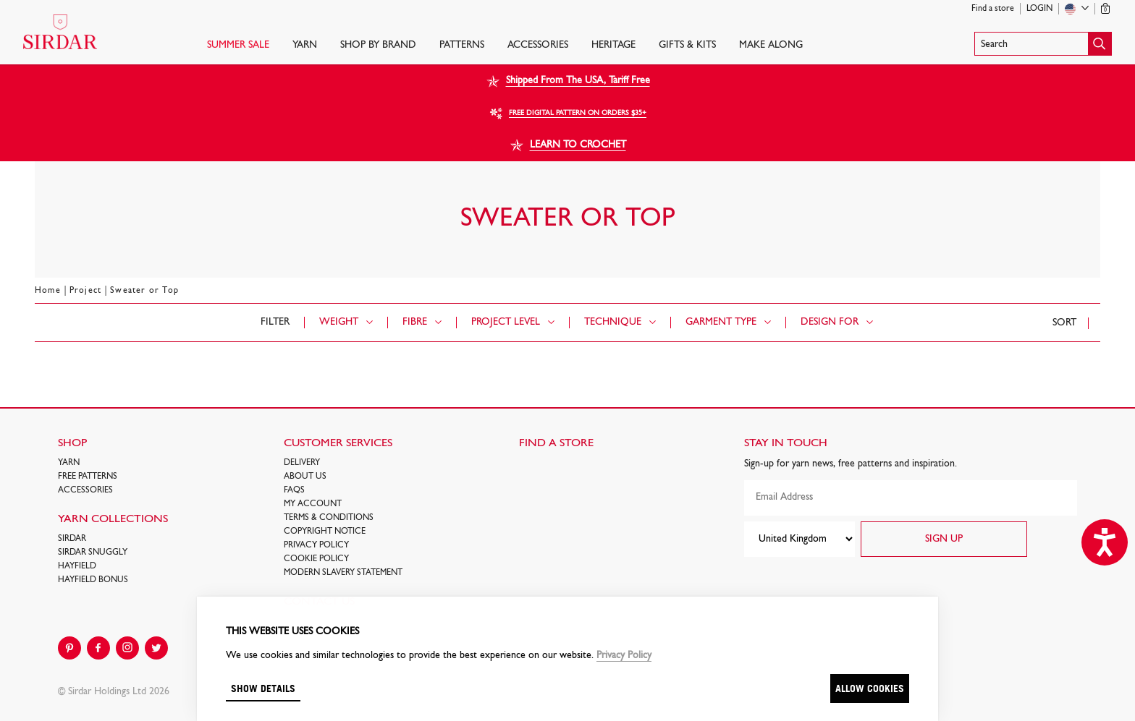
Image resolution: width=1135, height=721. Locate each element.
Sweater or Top (144, 290)
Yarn (304, 45)
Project (85, 290)
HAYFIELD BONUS (93, 580)
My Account (313, 504)
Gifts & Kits (687, 45)
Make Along (771, 45)
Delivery (302, 462)
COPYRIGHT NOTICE (325, 531)
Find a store (992, 8)
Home (48, 290)
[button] (1043, 44)
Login (1039, 8)
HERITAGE (613, 45)
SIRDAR (72, 538)
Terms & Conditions (329, 517)
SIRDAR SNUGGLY (92, 552)
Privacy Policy (316, 545)
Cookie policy (316, 559)
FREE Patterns (87, 476)
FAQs (294, 490)
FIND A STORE (556, 443)
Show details (263, 688)
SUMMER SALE (238, 45)
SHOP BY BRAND (378, 45)
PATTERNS (461, 45)
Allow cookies (869, 688)
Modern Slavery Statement (343, 572)
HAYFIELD (77, 566)
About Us (305, 476)
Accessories (537, 45)
